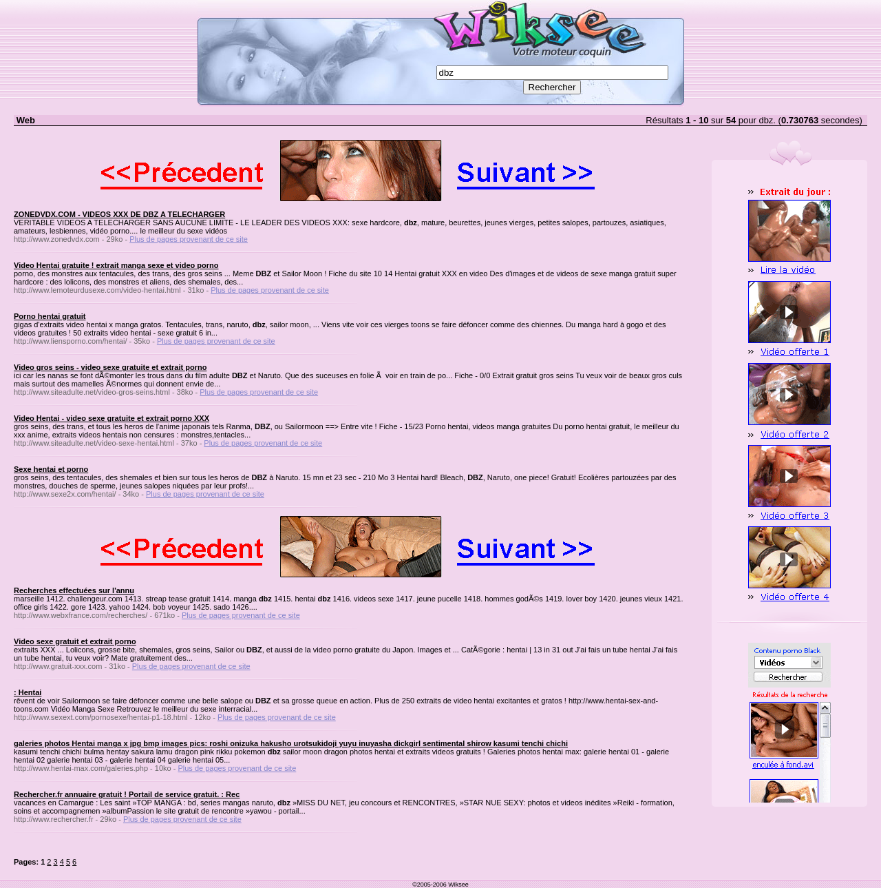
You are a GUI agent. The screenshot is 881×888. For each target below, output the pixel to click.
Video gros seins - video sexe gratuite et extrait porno (110, 367)
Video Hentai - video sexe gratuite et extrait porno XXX (111, 418)
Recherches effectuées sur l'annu (74, 590)
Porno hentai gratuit (50, 316)
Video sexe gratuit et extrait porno (75, 641)
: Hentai (27, 692)
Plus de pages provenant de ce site (188, 239)
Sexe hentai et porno (51, 469)
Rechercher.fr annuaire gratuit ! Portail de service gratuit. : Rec (127, 794)
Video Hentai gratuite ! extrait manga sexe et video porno (116, 265)
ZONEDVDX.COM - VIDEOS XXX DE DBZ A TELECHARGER (119, 214)
